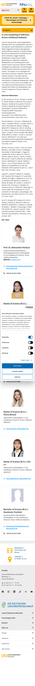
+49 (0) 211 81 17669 (13, 381)
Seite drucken (6, 649)
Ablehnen (17, 377)
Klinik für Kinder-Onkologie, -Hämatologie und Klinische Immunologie (17, 20)
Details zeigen (25, 360)
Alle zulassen (17, 365)
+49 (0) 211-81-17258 (13, 273)
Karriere (5, 623)
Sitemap (4, 633)
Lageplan (18, 556)
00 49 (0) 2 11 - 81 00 (11, 583)
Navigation (6, 30)
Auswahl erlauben (17, 371)
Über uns (5, 628)
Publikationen (15, 260)
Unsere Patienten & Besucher (12, 613)
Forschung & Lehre (8, 618)
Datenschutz (5, 643)
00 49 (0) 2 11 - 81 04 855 (13, 585)
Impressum (5, 638)
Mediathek (18, 548)
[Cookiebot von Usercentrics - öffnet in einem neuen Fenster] (25, 307)
